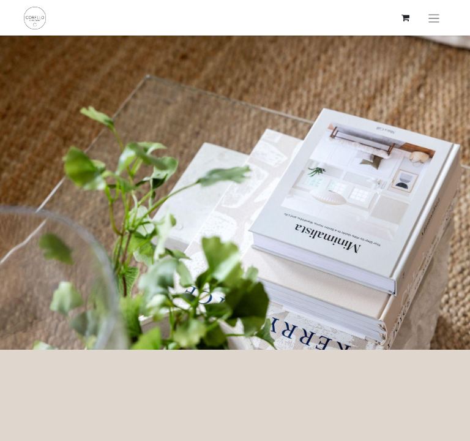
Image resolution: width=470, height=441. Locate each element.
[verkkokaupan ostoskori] (406, 18)
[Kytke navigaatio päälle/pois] (434, 18)
